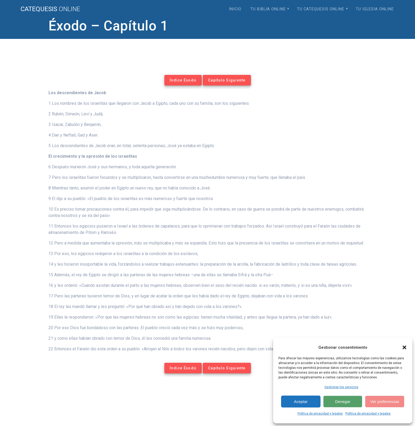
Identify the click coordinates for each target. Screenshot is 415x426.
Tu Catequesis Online (320, 9)
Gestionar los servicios (341, 387)
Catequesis (50, 9)
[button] (404, 347)
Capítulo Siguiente (227, 80)
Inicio (235, 9)
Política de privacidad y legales (320, 413)
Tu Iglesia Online (375, 9)
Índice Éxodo (183, 80)
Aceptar (301, 401)
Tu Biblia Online (268, 9)
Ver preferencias (384, 401)
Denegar (342, 401)
